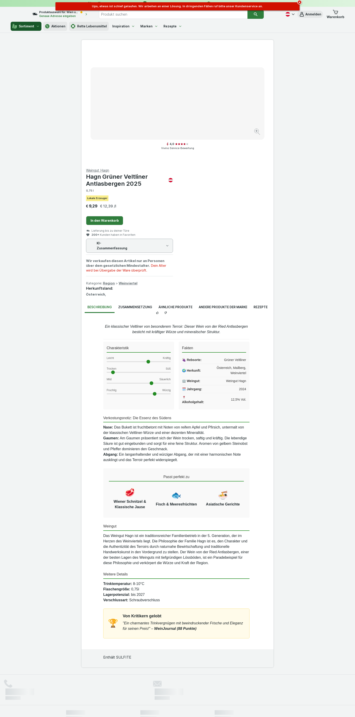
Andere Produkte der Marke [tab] (223, 190)
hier (141, 678)
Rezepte (172, 26)
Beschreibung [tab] (99, 190)
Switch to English (186, 689)
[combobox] (182, 14)
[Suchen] (265, 14)
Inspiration (123, 26)
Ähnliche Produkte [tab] (175, 190)
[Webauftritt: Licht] (175, 707)
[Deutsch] (289, 14)
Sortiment (26, 26)
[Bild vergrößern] (161, 118)
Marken (149, 26)
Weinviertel (224, 167)
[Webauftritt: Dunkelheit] (198, 707)
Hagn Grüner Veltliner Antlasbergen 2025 (225, 64)
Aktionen (55, 26)
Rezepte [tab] (261, 190)
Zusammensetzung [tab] (135, 190)
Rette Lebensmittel (89, 26)
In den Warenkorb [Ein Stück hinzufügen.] (201, 104)
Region (205, 167)
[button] (310, 14)
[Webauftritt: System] (155, 707)
